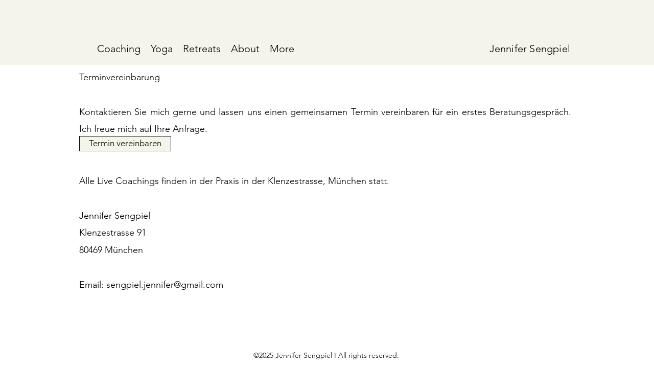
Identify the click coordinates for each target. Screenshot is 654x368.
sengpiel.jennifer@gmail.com (164, 284)
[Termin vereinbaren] (125, 143)
